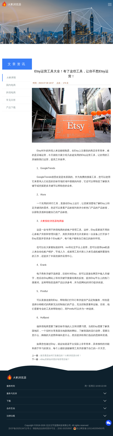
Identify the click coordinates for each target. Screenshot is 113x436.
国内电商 (11, 85)
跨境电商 (11, 92)
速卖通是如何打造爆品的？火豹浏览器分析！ (60, 355)
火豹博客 (11, 77)
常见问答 (11, 100)
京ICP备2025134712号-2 (19, 428)
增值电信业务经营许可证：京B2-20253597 (52, 428)
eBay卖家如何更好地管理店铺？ (55, 359)
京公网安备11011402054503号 (90, 428)
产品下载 (11, 107)
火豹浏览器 (11, 3)
